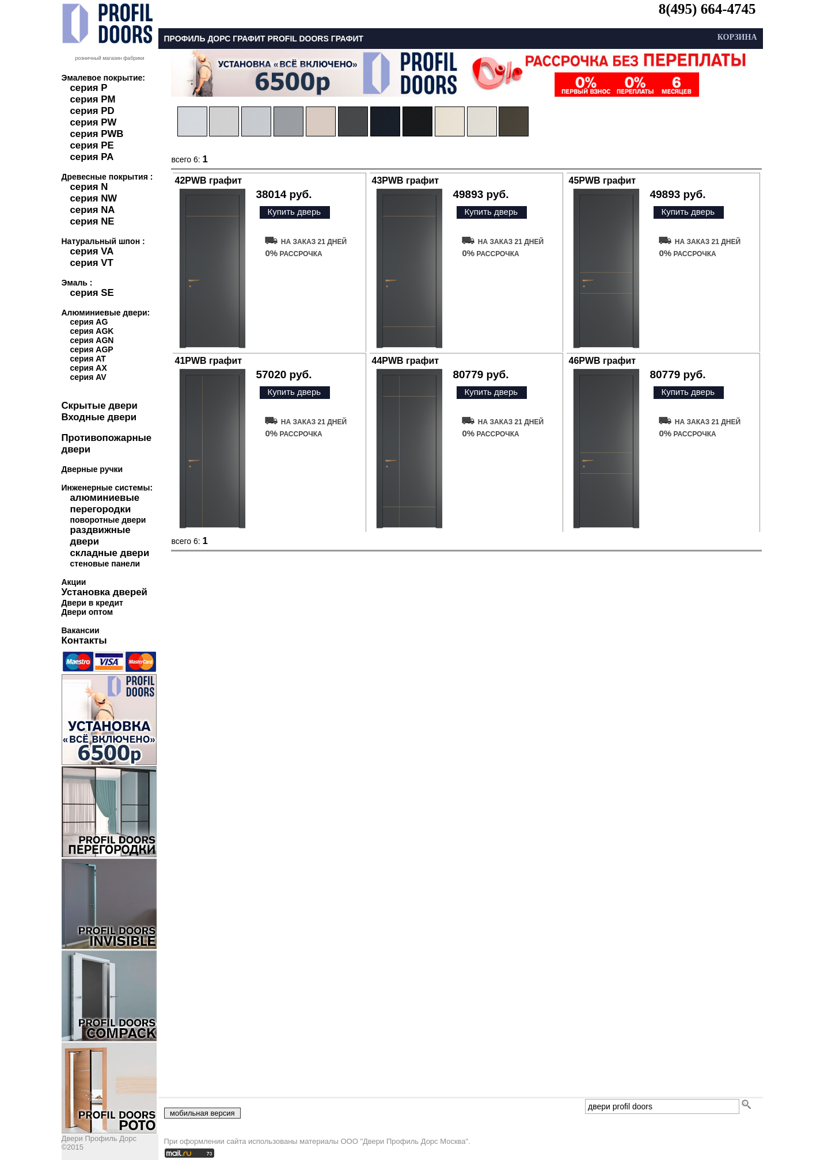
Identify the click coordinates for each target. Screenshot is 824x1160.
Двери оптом (87, 612)
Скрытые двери (100, 405)
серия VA (92, 251)
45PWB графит (602, 180)
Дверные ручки (92, 469)
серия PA (92, 156)
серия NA (92, 209)
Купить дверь (294, 211)
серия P (89, 87)
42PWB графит (208, 180)
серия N (89, 186)
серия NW (93, 198)
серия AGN (92, 340)
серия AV (88, 377)
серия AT (88, 358)
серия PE (92, 145)
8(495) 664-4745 (707, 9)
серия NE (92, 221)
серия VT (91, 262)
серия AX (88, 367)
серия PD (92, 110)
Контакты (84, 640)
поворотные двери (108, 519)
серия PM (93, 99)
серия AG (89, 321)
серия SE (92, 292)
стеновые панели (105, 563)
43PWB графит (405, 180)
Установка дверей (104, 592)
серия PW (93, 122)
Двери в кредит (92, 602)
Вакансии (81, 630)
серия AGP (91, 349)
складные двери (110, 552)
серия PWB (97, 133)
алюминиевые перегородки (105, 503)
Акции (74, 582)
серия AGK (92, 331)
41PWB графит (208, 361)
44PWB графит (405, 361)
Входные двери (99, 417)
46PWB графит (602, 361)
